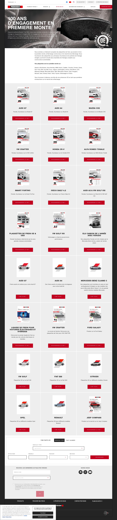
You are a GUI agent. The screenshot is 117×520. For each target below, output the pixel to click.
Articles (90, 6)
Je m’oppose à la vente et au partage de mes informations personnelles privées (43, 508)
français (11, 2)
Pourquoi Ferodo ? (32, 6)
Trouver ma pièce (104, 6)
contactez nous (80, 504)
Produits (44, 6)
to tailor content (32, 485)
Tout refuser (43, 513)
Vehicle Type (37, 448)
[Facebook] (67, 2)
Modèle (31, 457)
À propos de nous (102, 2)
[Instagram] (73, 2)
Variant (52, 457)
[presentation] (24, 497)
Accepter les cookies (43, 516)
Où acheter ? (81, 2)
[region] (28, 512)
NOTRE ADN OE (58, 6)
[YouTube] (70, 2)
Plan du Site (97, 504)
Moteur (72, 457)
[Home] (16, 7)
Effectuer (11, 457)
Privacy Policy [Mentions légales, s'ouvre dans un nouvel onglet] (8, 517)
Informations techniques (74, 6)
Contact (91, 2)
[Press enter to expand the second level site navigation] (48, 7)
